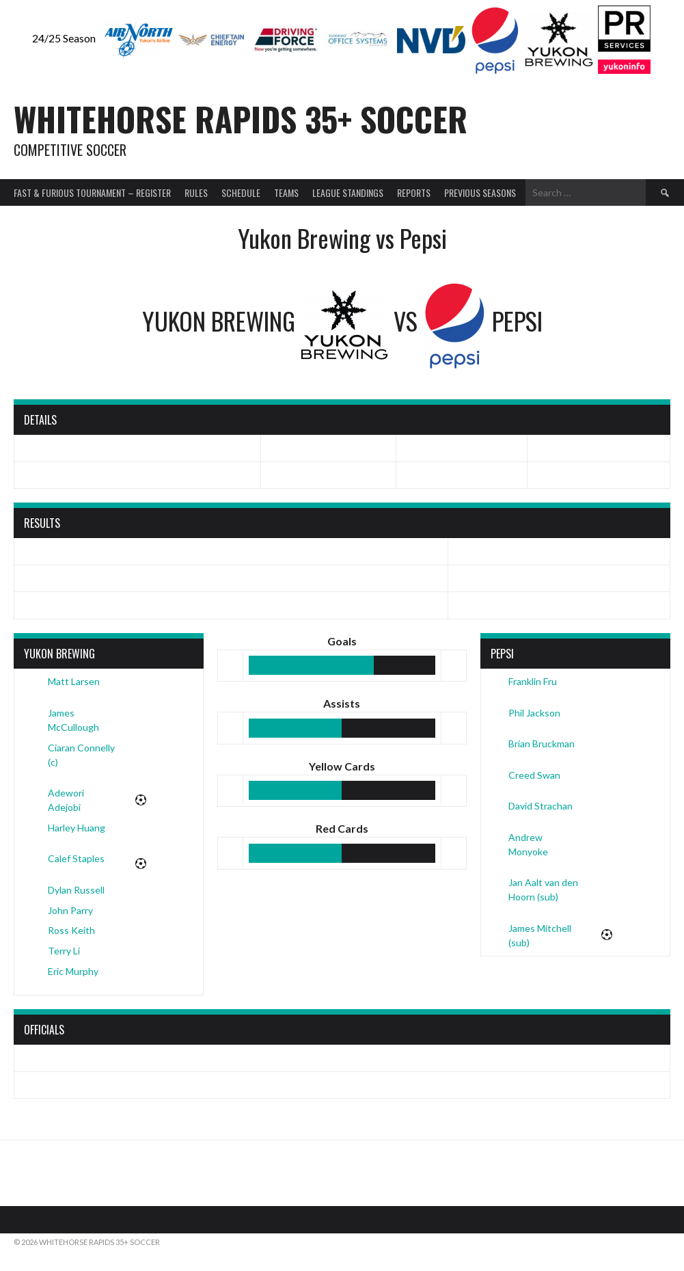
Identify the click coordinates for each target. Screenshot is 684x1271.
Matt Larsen (74, 681)
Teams (286, 192)
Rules (196, 192)
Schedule (240, 192)
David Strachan (540, 806)
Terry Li (64, 950)
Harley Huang (76, 827)
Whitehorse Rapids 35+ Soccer (240, 118)
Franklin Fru (532, 681)
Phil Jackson (534, 713)
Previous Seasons (480, 192)
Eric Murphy (73, 971)
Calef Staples (76, 858)
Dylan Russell (76, 890)
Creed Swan (534, 775)
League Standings (347, 192)
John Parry (70, 910)
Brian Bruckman (541, 743)
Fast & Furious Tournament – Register (92, 192)
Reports (413, 192)
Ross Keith (71, 930)
